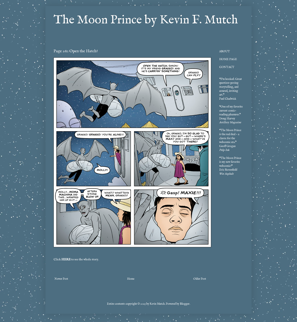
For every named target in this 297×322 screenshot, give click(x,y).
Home (130, 279)
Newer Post (61, 279)
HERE (66, 259)
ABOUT (224, 51)
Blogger (185, 304)
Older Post (199, 279)
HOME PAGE (228, 59)
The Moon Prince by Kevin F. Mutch (146, 20)
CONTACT (226, 67)
